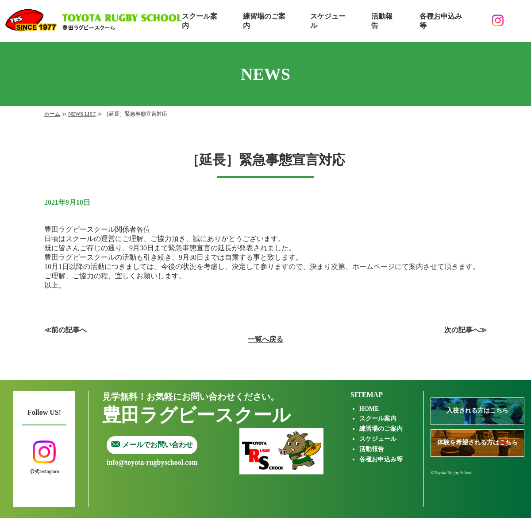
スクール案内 (199, 20)
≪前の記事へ (65, 330)
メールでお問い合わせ (152, 444)
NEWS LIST (82, 114)
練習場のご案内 (264, 20)
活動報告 (381, 20)
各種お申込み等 (440, 20)
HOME (369, 408)
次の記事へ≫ (465, 330)
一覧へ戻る (265, 339)
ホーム (52, 114)
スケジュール (328, 20)
